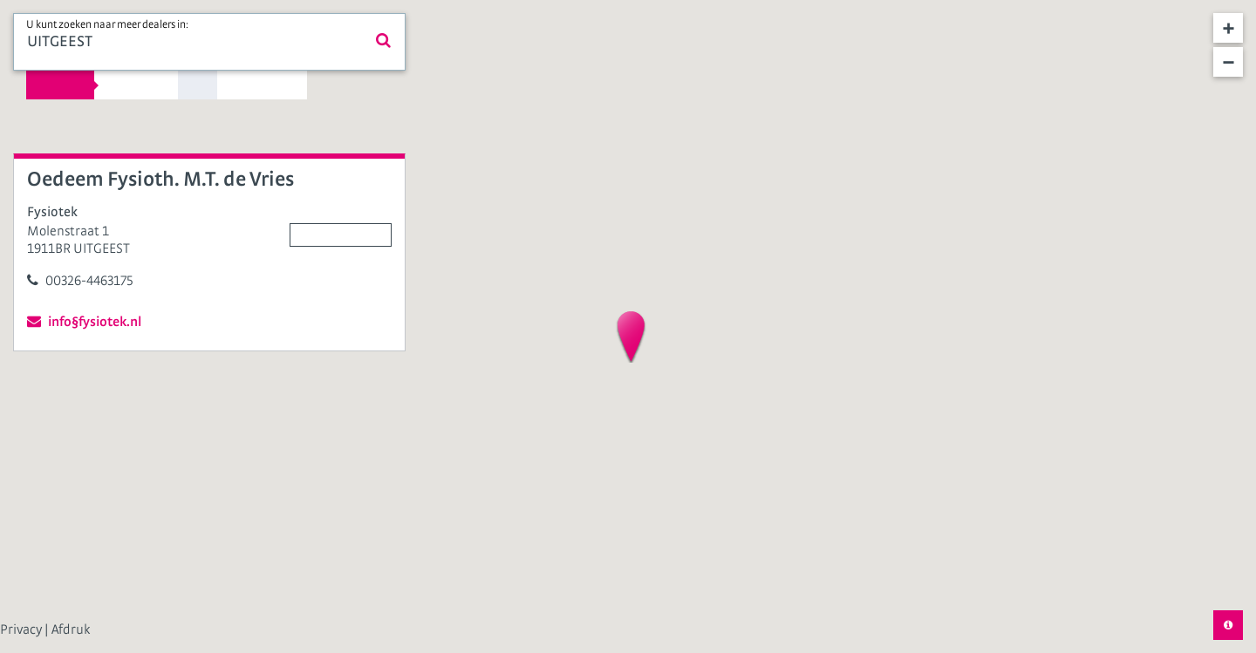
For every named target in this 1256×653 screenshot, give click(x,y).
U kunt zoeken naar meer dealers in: (107, 25)
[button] (631, 336)
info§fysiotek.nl (84, 321)
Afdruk (70, 629)
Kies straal (60, 85)
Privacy (22, 629)
